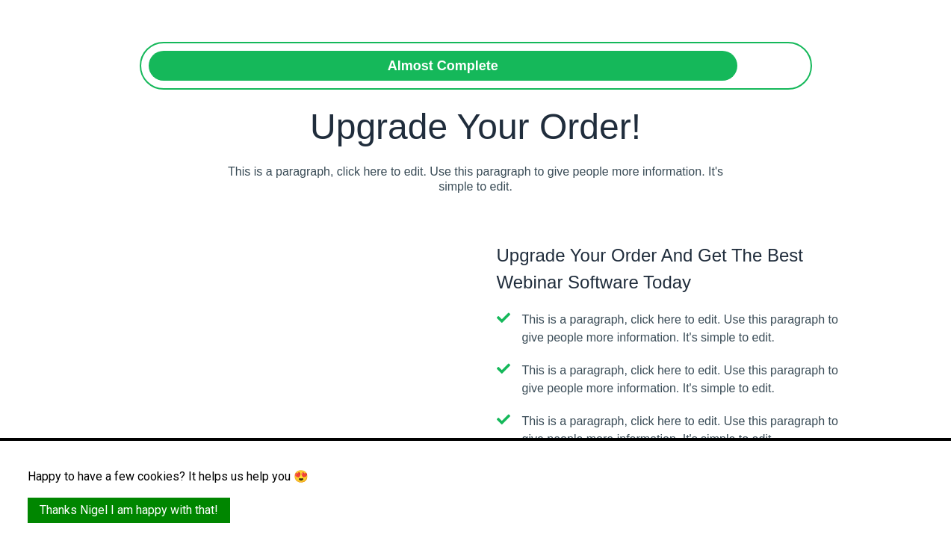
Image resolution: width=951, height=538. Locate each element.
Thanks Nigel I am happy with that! (129, 510)
